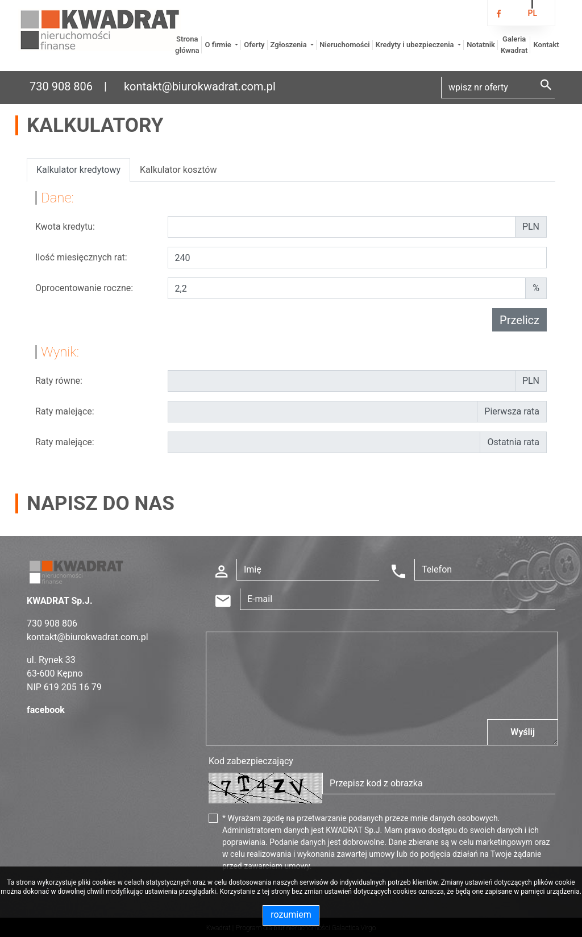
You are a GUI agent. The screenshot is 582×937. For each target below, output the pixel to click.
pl (532, 13)
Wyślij (522, 732)
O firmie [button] (219, 44)
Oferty (254, 44)
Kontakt (546, 44)
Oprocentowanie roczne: (84, 288)
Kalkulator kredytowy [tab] (78, 169)
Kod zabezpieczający (251, 761)
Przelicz (519, 320)
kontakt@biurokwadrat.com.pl (200, 86)
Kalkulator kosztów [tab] (178, 169)
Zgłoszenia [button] (290, 44)
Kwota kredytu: (65, 226)
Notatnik (481, 44)
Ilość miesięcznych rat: (81, 257)
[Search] (498, 87)
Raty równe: (58, 380)
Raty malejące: (64, 411)
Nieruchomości (344, 44)
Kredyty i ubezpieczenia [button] (416, 44)
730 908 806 (61, 86)
